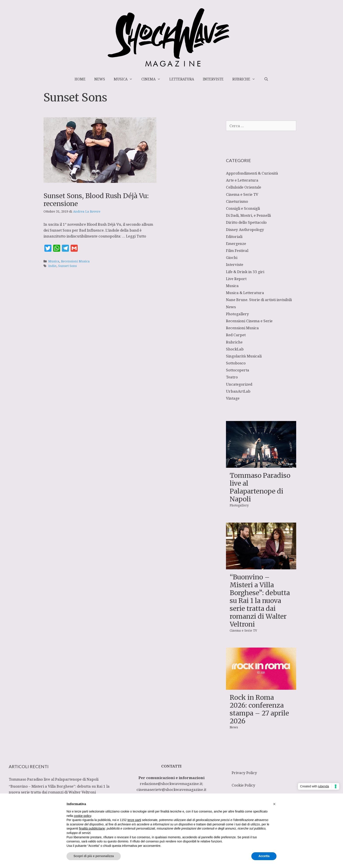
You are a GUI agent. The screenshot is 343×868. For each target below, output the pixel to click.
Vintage (233, 398)
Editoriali (234, 236)
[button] (274, 803)
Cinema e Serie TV (242, 194)
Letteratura (181, 79)
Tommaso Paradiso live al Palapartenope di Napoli (260, 487)
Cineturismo (237, 201)
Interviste (213, 79)
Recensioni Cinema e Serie (249, 320)
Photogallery (237, 313)
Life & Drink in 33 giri (245, 271)
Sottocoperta (237, 369)
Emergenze (236, 243)
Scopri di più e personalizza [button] (94, 856)
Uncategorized (239, 384)
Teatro (232, 376)
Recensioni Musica (75, 261)
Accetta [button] (264, 856)
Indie (52, 266)
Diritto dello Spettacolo (246, 222)
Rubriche (246, 79)
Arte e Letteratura (242, 180)
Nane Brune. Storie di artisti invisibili (259, 299)
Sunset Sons (67, 266)
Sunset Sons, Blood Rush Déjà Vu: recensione (96, 200)
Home (80, 79)
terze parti (134, 820)
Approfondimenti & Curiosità (252, 173)
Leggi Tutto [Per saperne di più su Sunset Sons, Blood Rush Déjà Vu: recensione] (136, 236)
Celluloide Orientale (243, 187)
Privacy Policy (244, 772)
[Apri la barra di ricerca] (266, 79)
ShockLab (235, 349)
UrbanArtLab (238, 391)
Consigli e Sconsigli (243, 208)
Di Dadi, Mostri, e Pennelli (248, 215)
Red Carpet (236, 334)
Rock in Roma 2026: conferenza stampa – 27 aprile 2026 (259, 709)
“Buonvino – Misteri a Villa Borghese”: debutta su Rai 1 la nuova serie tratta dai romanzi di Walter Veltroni (260, 600)
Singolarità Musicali (244, 356)
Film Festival (237, 250)
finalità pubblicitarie (92, 828)
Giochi (231, 257)
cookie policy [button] (82, 816)
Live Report (236, 278)
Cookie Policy (243, 785)
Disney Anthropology (245, 229)
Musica (125, 79)
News (99, 79)
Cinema (153, 79)
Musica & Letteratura (245, 292)
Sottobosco (236, 363)
